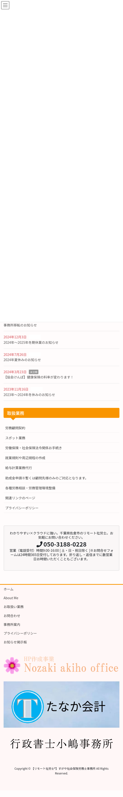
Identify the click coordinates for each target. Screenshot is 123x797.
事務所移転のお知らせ (20, 325)
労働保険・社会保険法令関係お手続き (33, 447)
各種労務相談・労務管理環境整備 (30, 488)
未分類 (33, 372)
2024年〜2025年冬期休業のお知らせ (31, 342)
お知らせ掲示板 (15, 642)
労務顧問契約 (15, 427)
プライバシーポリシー (22, 507)
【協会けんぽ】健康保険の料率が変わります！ (39, 377)
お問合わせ (12, 615)
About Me (11, 597)
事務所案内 (12, 624)
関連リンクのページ (20, 497)
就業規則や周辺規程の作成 (25, 457)
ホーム (9, 589)
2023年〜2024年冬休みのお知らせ (29, 394)
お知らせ (35, 337)
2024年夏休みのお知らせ (22, 359)
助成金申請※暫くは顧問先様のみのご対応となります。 (46, 478)
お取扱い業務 (14, 606)
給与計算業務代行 (18, 467)
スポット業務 (15, 437)
